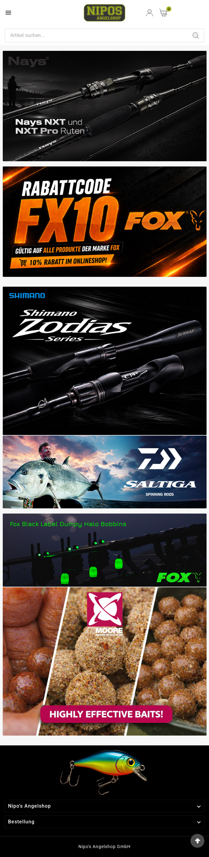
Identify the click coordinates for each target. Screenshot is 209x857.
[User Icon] (149, 12)
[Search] (96, 35)
